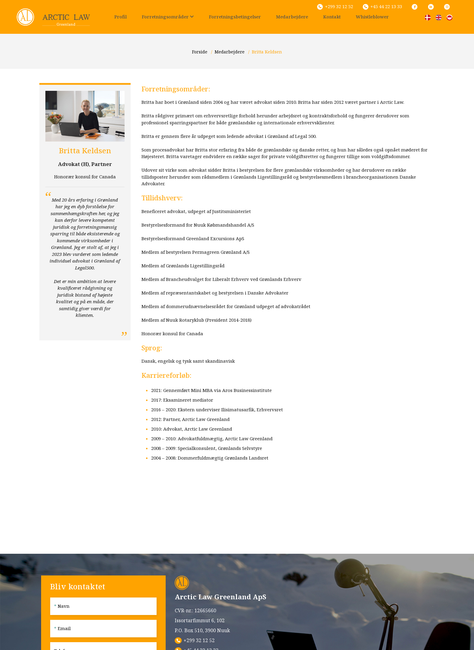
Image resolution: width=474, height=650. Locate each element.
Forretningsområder (168, 17)
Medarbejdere (292, 17)
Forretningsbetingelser (235, 17)
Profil (120, 17)
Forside (200, 52)
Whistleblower (372, 17)
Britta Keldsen (267, 52)
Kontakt (332, 17)
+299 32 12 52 (199, 640)
